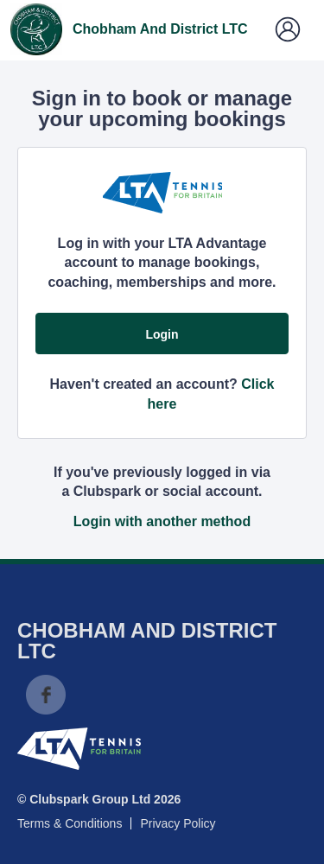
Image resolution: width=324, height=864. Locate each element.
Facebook (46, 695)
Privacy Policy (177, 823)
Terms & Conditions (69, 823)
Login (161, 334)
